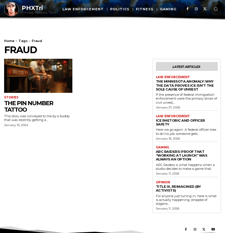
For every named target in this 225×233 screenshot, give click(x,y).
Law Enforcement (173, 77)
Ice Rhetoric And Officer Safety (186, 120)
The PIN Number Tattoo (28, 106)
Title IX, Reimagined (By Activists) (177, 183)
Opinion (163, 177)
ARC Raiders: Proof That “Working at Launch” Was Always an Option (180, 150)
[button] (215, 9)
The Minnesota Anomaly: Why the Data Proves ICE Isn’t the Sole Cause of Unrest (184, 85)
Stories (11, 97)
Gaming (162, 143)
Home (9, 41)
